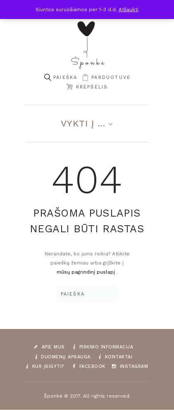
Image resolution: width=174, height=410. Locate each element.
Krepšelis (92, 87)
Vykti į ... (83, 123)
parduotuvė (111, 77)
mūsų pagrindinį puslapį (87, 272)
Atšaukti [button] (128, 9)
